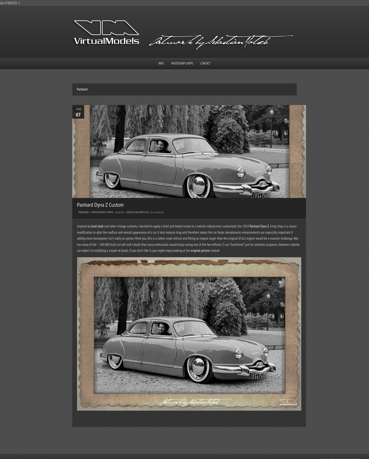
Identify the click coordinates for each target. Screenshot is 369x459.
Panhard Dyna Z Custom (100, 204)
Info (161, 63)
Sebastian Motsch (137, 212)
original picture (200, 250)
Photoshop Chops (182, 63)
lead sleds (97, 226)
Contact (206, 63)
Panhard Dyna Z (259, 226)
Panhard (83, 212)
